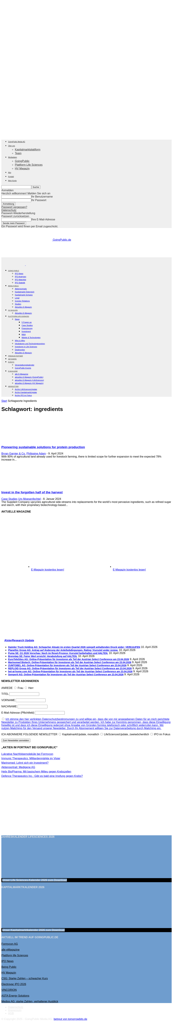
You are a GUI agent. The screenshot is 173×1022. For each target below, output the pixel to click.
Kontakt (11, 177)
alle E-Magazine (21, 374)
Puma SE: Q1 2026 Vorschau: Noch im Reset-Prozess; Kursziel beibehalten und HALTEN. (58, 653)
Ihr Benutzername (42, 196)
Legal (17, 298)
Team (18, 153)
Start (4, 400)
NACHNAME (9, 706)
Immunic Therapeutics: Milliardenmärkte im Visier (30, 758)
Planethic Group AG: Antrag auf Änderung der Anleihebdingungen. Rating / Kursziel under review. (63, 650)
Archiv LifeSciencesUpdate (26, 389)
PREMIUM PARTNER (15, 356)
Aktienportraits (21, 289)
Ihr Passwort (38, 200)
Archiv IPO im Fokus (23, 395)
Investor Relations (22, 301)
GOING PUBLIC (13, 270)
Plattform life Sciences (14, 955)
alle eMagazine (10, 949)
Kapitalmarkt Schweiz (24, 295)
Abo (9, 172)
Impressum (14, 1010)
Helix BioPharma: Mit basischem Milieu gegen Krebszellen (36, 771)
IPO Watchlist (20, 280)
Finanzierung (27, 328)
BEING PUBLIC (13, 286)
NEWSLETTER (13, 386)
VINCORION (9, 989)
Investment (26, 331)
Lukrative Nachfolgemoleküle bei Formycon (27, 754)
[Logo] (13, 264)
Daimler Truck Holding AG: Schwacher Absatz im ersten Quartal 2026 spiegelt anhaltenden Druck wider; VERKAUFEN (74, 647)
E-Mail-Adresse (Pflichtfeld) (17, 712)
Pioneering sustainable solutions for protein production (43, 447)
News (17, 319)
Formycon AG (9, 943)
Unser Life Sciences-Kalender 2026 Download (34, 880)
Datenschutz (8, 210)
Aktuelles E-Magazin (23, 307)
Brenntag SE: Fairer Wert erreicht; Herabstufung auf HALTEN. (42, 656)
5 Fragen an (27, 322)
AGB (11, 1013)
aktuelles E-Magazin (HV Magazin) (29, 383)
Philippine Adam (36, 453)
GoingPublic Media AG (16, 142)
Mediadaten (12, 157)
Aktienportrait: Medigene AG (18, 767)
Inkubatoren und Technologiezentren (30, 344)
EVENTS (11, 362)
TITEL (5, 693)
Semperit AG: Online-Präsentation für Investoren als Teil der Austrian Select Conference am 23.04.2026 (65, 674)
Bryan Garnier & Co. (13, 453)
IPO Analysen (20, 277)
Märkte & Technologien (31, 337)
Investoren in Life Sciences (26, 347)
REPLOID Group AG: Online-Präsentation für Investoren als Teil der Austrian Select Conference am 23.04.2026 (70, 668)
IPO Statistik (20, 283)
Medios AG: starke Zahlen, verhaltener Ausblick (29, 1001)
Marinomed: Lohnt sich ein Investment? (24, 762)
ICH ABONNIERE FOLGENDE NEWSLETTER (29, 734)
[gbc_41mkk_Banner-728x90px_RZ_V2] (86, 255)
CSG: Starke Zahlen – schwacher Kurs (24, 978)
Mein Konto (12, 181)
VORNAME (8, 700)
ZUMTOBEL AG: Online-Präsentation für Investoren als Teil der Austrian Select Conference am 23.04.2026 (67, 665)
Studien (18, 304)
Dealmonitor (20, 350)
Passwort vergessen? (14, 207)
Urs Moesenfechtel (29, 498)
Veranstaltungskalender (24, 365)
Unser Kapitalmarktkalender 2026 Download (33, 930)
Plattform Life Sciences (29, 164)
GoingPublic (22, 161)
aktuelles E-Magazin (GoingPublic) (29, 377)
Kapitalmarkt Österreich (24, 292)
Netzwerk (12, 359)
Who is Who (20, 341)
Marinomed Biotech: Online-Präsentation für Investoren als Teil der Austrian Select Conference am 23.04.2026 (69, 662)
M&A (24, 334)
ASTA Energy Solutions (15, 995)
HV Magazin (22, 168)
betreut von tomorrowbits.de (70, 1019)
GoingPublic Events (23, 368)
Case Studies (27, 325)
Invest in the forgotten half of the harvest (32, 492)
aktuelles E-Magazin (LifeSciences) (29, 380)
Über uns (11, 146)
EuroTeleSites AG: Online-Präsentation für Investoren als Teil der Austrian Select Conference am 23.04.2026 (68, 659)
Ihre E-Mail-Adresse (43, 219)
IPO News (19, 274)
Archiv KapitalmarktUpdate (26, 392)
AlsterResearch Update (19, 640)
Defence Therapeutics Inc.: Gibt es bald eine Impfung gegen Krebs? (42, 776)
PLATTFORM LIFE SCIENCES (18, 316)
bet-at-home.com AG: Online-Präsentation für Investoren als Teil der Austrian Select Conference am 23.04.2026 (70, 671)
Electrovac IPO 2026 (13, 984)
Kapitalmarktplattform (27, 149)
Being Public (8, 966)
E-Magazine (13, 371)
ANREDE (7, 688)
